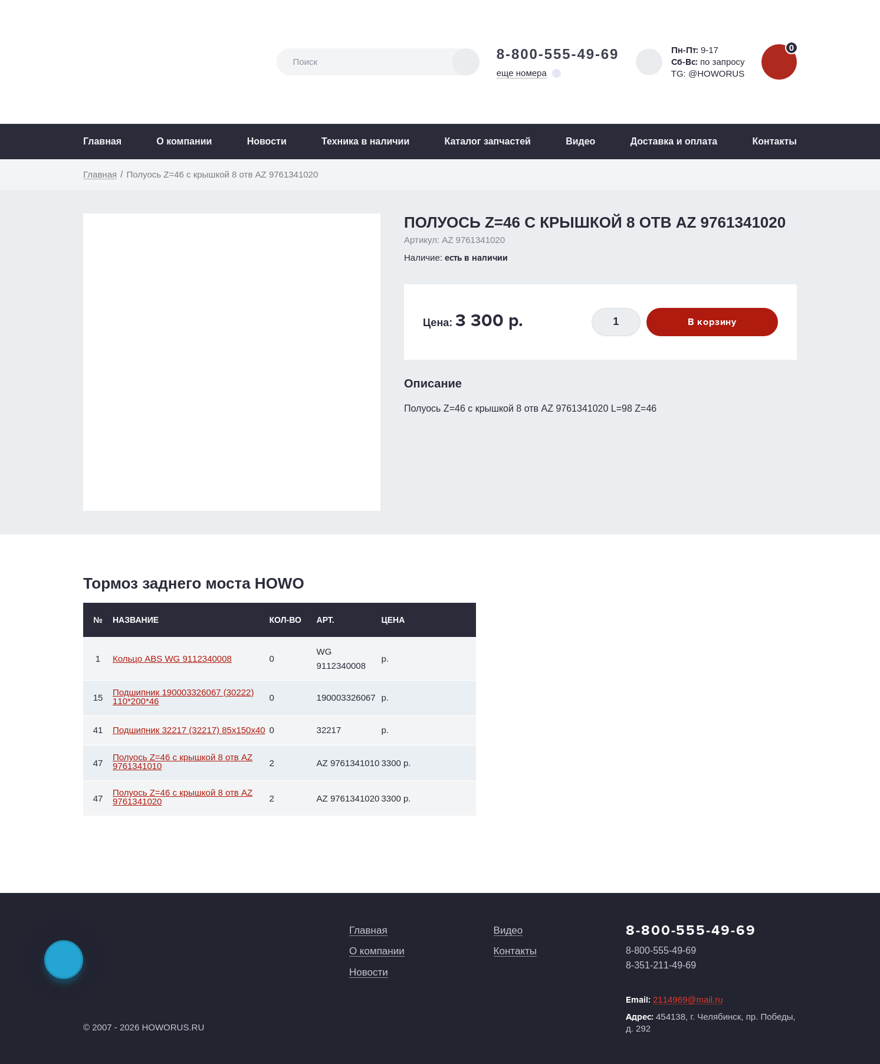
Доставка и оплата (674, 141)
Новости (267, 141)
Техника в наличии (365, 141)
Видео (580, 141)
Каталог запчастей (488, 141)
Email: (674, 999)
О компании (184, 141)
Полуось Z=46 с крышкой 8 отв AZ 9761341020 (182, 797)
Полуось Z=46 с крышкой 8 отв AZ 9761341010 (182, 761)
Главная (102, 141)
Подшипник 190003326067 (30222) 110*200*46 (183, 696)
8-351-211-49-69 (661, 965)
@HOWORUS (716, 73)
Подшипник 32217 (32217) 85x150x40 (189, 729)
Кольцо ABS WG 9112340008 (172, 658)
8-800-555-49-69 (558, 54)
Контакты (774, 141)
